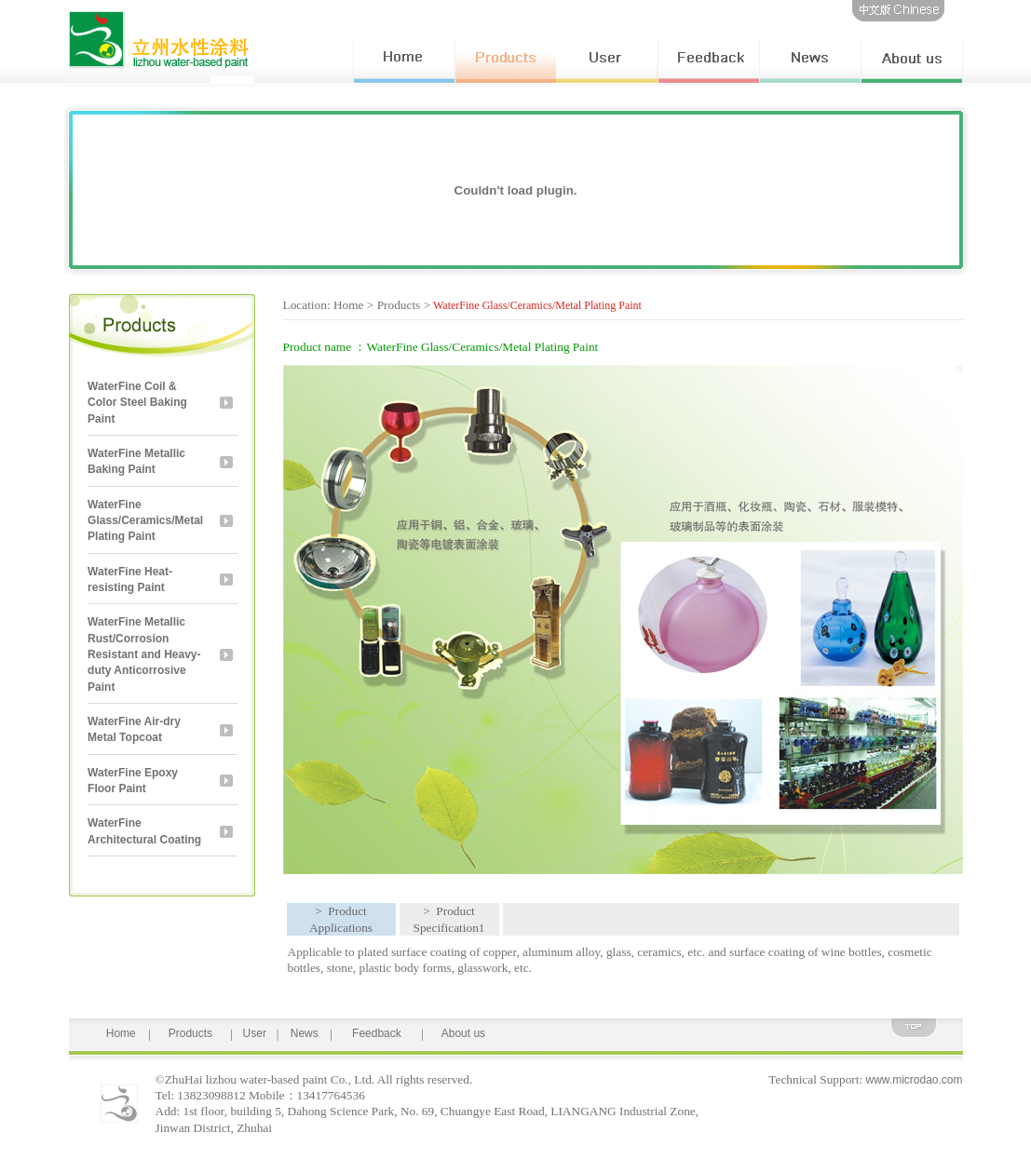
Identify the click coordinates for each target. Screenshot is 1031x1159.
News (305, 1033)
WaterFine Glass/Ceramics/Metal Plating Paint (145, 521)
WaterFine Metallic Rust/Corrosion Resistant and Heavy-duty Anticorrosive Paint (144, 654)
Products (190, 1033)
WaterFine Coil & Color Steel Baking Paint (137, 402)
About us (463, 1033)
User (254, 1033)
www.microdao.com (913, 1079)
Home (121, 1033)
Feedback (376, 1033)
